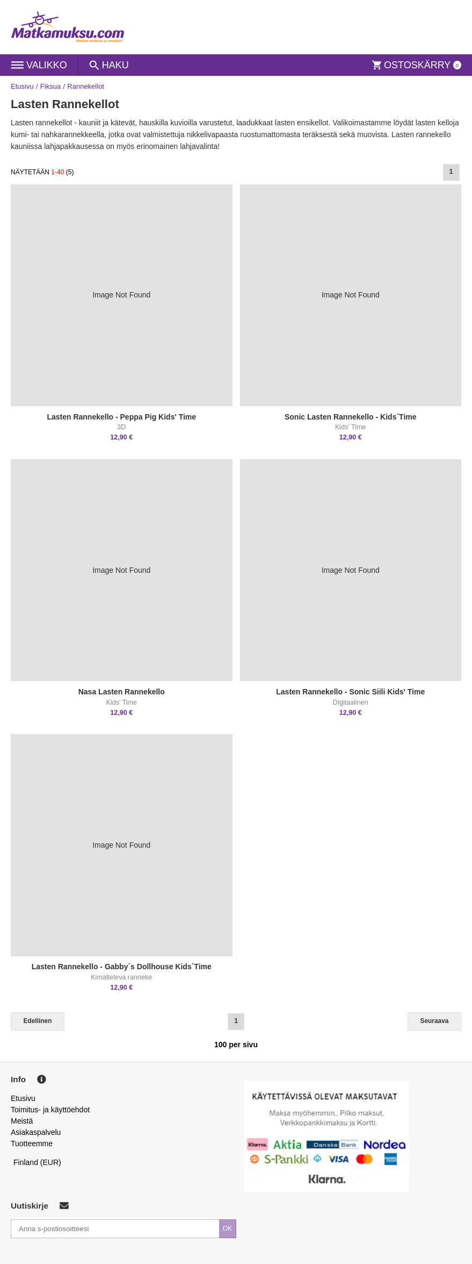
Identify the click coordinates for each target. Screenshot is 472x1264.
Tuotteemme (32, 1143)
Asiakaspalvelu (36, 1132)
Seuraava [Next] (434, 1021)
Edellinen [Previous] (38, 1021)
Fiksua (50, 86)
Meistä (22, 1121)
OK (228, 1228)
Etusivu (22, 86)
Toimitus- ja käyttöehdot (50, 1109)
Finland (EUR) (37, 1162)
